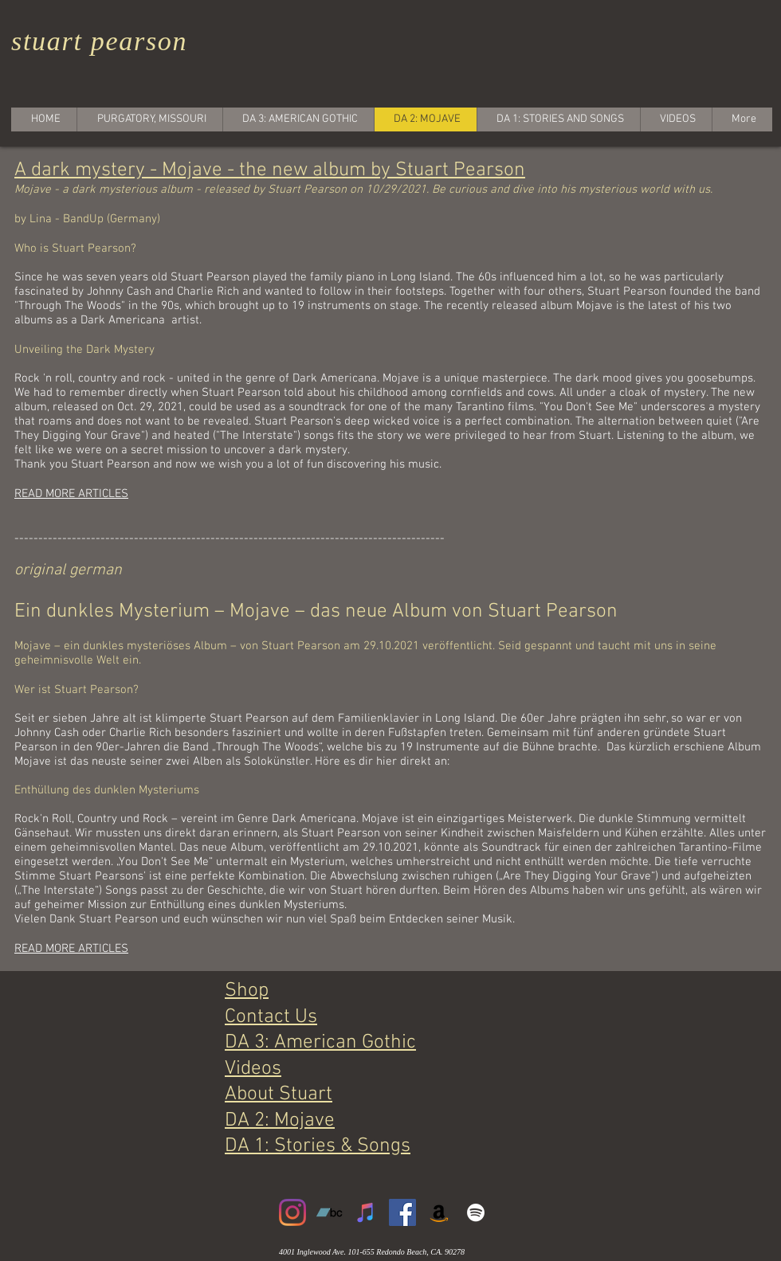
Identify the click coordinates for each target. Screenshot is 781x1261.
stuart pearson (99, 41)
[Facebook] (402, 1212)
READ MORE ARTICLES (71, 494)
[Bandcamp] (329, 1212)
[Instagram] (292, 1212)
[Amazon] (439, 1212)
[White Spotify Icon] (475, 1212)
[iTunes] (365, 1212)
